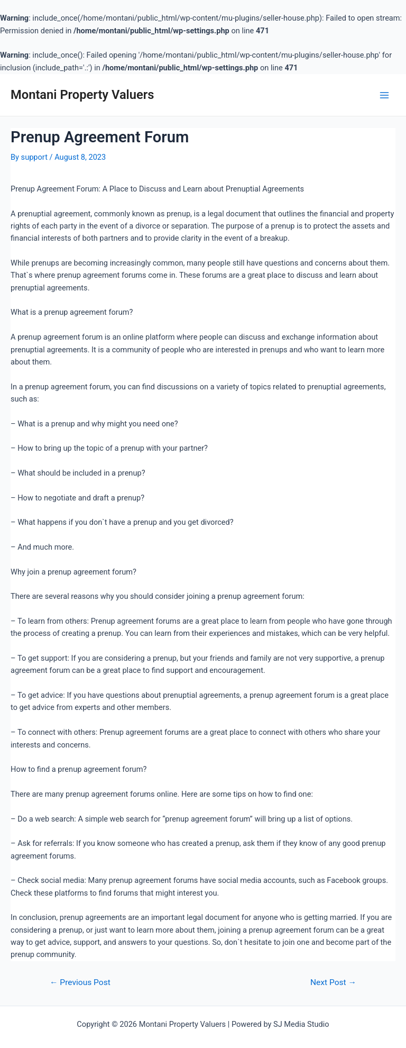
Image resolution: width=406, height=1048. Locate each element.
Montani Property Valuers (82, 94)
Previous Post (80, 982)
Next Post (333, 982)
